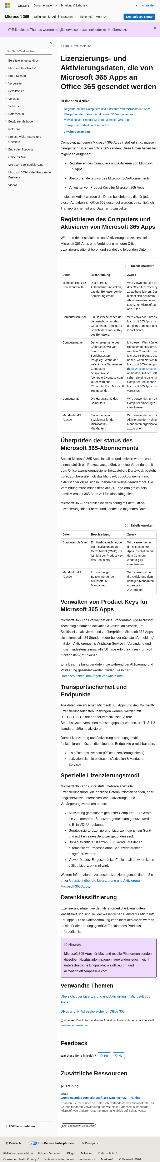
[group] (109, 352)
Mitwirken (87, 1153)
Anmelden (148, 5)
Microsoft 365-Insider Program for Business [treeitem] (30, 175)
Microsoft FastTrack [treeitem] (21, 68)
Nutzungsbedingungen (59, 1159)
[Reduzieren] (51, 43)
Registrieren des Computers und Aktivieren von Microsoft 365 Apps (107, 109)
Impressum (86, 1159)
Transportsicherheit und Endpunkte (86, 125)
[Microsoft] (7, 5)
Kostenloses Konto (139, 16)
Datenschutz (106, 1153)
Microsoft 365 (82, 46)
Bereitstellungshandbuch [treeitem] (24, 60)
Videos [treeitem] (12, 185)
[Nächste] (126, 5)
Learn (65, 46)
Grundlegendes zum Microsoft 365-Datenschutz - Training (101, 1097)
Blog (70, 1153)
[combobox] (28, 51)
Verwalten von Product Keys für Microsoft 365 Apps (97, 119)
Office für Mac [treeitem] (17, 157)
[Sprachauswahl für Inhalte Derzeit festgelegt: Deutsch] (13, 1143)
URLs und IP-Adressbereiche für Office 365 (93, 1011)
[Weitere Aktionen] (153, 46)
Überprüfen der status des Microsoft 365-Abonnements (99, 114)
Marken (106, 1159)
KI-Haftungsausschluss (18, 1153)
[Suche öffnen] (136, 5)
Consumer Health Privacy (19, 1159)
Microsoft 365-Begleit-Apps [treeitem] (25, 164)
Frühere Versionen (50, 1153)
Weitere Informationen (75, 1025)
